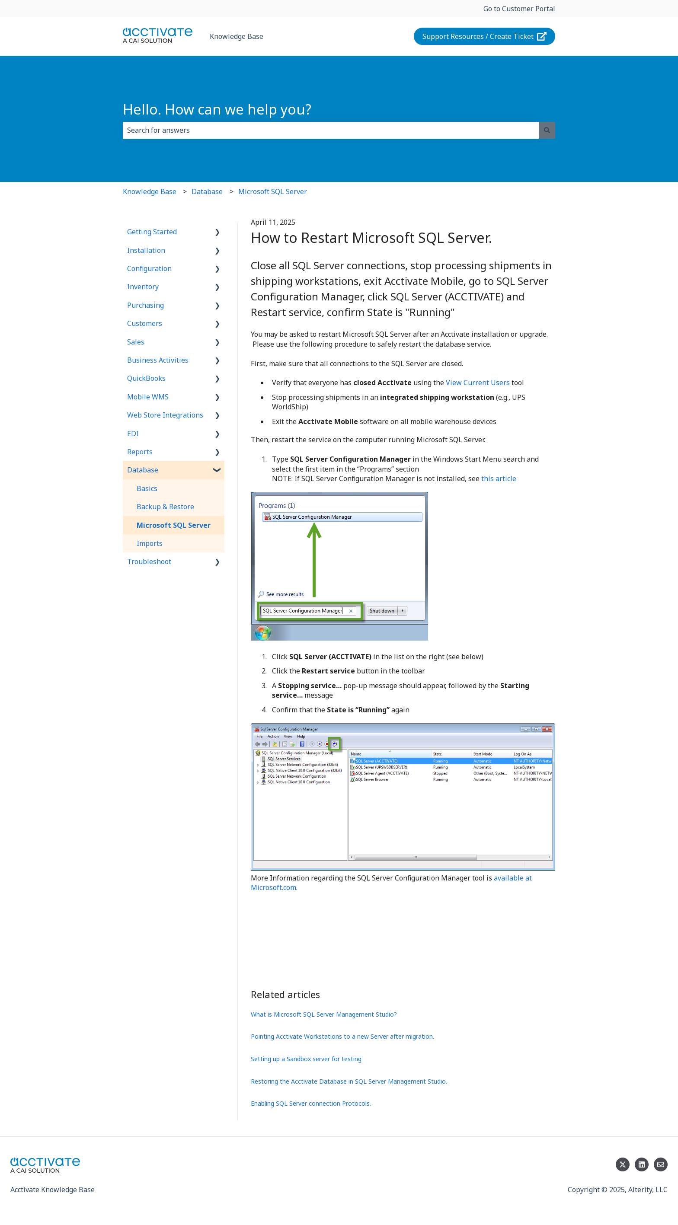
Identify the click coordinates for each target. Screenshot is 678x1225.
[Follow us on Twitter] (623, 1164)
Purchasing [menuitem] (145, 305)
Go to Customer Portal (519, 8)
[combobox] (331, 130)
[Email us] (661, 1164)
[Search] (547, 130)
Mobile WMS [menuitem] (148, 397)
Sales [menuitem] (135, 342)
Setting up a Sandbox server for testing (306, 1059)
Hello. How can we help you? (217, 109)
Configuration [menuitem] (149, 268)
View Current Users (478, 382)
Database (207, 191)
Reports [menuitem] (140, 451)
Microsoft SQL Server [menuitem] (174, 525)
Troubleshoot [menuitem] (149, 561)
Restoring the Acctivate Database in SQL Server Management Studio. (349, 1081)
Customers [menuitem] (144, 323)
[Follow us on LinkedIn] (642, 1164)
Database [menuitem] (142, 470)
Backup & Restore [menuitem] (165, 506)
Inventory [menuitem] (143, 286)
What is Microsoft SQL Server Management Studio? (324, 1014)
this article (498, 478)
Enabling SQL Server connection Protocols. (311, 1103)
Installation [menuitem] (146, 250)
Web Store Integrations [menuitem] (165, 415)
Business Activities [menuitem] (158, 360)
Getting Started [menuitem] (152, 231)
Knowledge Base (236, 36)
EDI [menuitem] (133, 433)
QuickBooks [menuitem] (146, 378)
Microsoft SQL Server (272, 191)
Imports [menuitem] (150, 543)
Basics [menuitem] (147, 488)
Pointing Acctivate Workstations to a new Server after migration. (342, 1036)
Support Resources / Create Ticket (484, 36)
